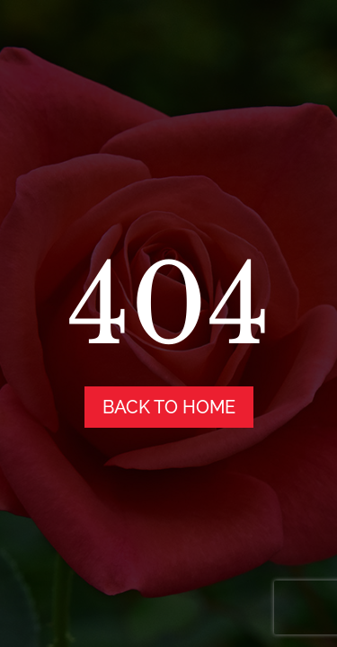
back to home (168, 407)
